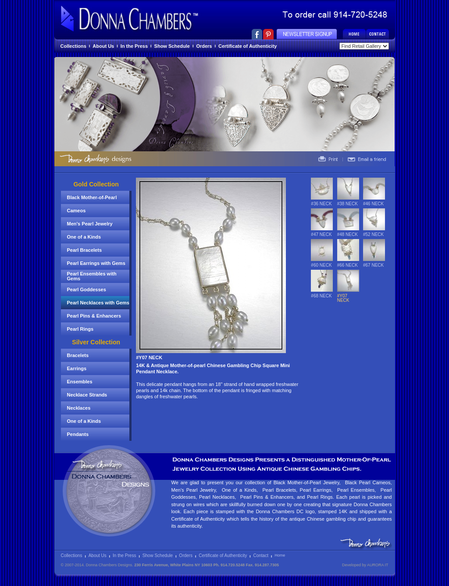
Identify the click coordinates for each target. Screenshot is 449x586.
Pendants (78, 434)
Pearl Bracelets (84, 250)
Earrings (77, 368)
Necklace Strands (87, 394)
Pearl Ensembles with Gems (92, 276)
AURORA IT (377, 565)
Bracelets (78, 355)
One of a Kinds (84, 236)
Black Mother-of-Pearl (92, 197)
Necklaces (79, 408)
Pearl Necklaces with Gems (98, 302)
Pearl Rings (80, 329)
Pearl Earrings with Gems (96, 263)
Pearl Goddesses (86, 289)
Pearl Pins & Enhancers (94, 315)
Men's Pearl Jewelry (90, 223)
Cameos (76, 210)
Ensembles (80, 381)
